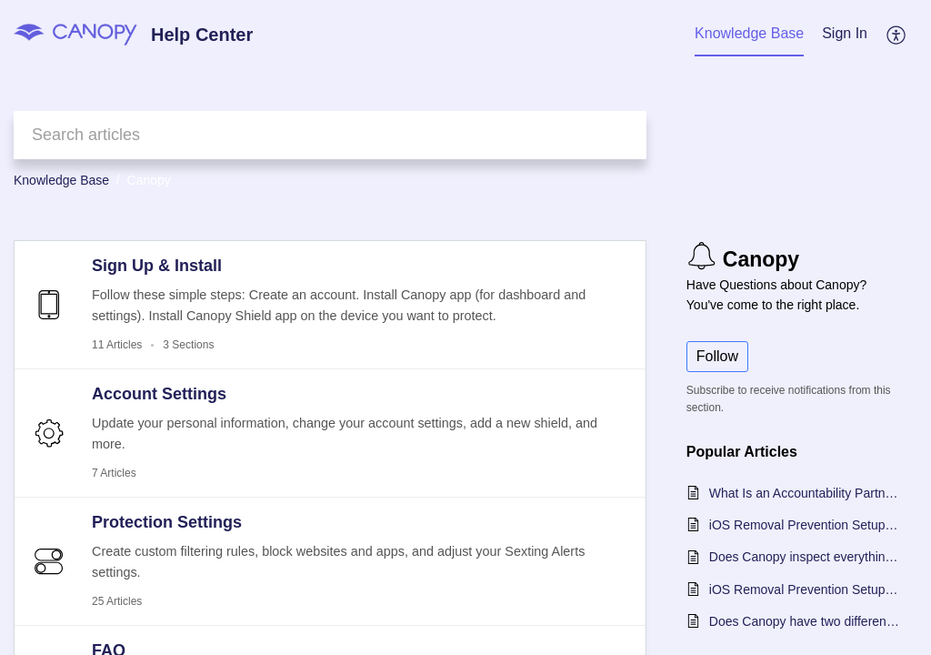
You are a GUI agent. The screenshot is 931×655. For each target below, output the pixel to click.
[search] (330, 135)
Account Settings (159, 394)
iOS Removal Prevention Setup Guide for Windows (804, 589)
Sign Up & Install (157, 266)
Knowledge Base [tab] (749, 33)
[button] (896, 34)
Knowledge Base (61, 180)
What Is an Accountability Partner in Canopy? (804, 493)
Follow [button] (717, 356)
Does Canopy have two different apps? (804, 621)
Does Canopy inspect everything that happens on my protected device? (804, 556)
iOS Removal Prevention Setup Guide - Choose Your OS (804, 525)
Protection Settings (167, 522)
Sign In (844, 33)
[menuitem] (844, 34)
